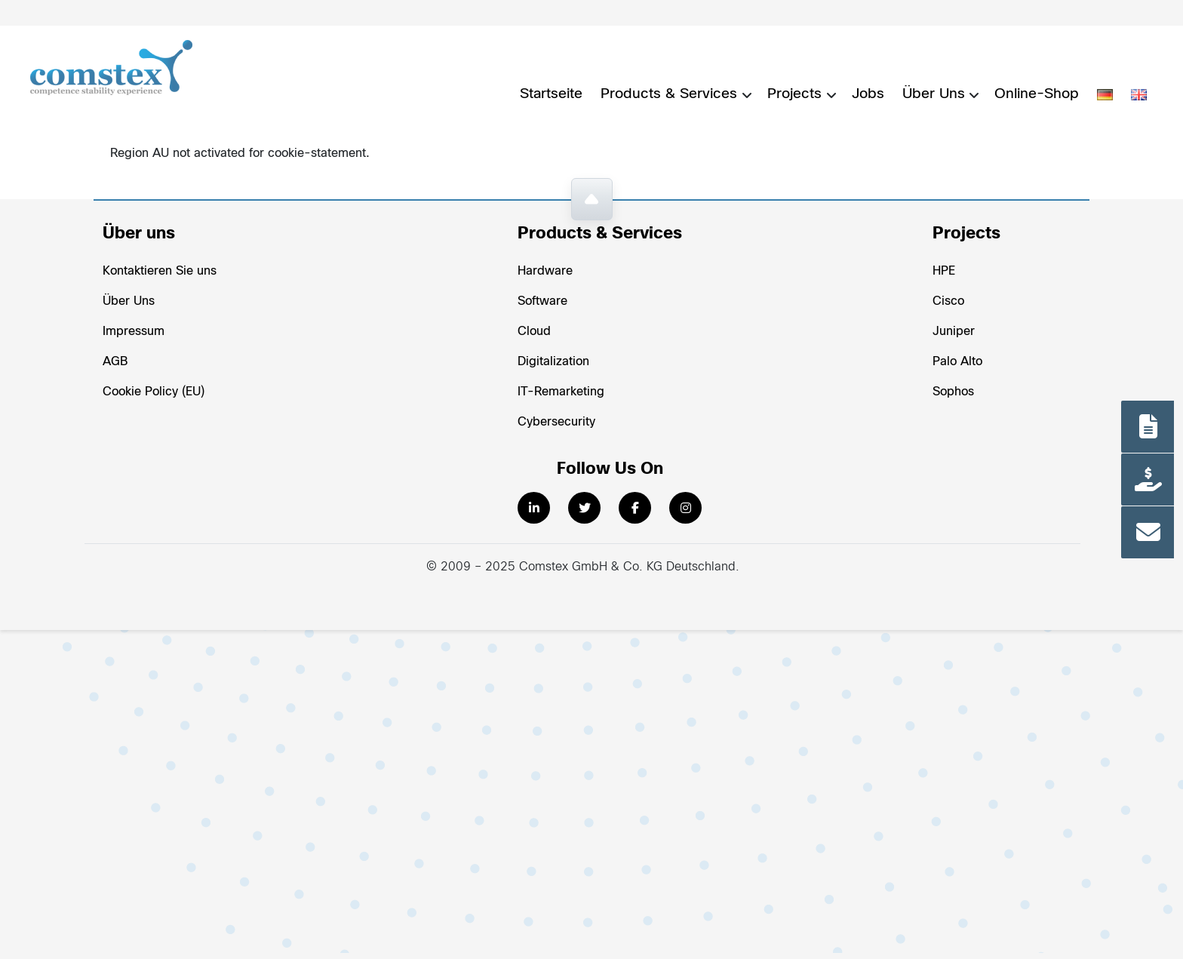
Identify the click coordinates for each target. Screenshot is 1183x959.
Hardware (545, 271)
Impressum (133, 331)
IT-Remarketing (561, 392)
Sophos (953, 392)
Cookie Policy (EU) (153, 392)
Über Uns (933, 94)
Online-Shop (1036, 94)
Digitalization (553, 361)
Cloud (534, 331)
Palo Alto (957, 361)
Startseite (551, 94)
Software (542, 301)
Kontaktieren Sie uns (160, 271)
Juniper (954, 331)
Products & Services (669, 94)
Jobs (868, 94)
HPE (944, 271)
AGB (115, 361)
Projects (794, 94)
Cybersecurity (556, 422)
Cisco (948, 301)
